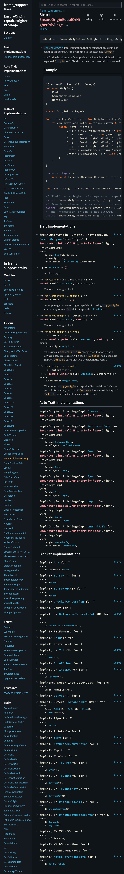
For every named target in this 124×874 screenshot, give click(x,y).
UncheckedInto (70, 802)
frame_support (48, 10)
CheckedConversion (69, 601)
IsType (59, 695)
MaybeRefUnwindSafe (70, 857)
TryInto (65, 776)
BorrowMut (62, 588)
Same (57, 737)
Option (64, 339)
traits (61, 10)
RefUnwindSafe (99, 426)
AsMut (71, 709)
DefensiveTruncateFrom (62, 625)
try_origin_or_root (59, 366)
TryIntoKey (68, 789)
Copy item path (67, 24)
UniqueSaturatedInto (76, 815)
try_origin (53, 279)
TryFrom (65, 762)
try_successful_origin (62, 295)
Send (91, 451)
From (57, 638)
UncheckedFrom (57, 808)
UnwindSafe (96, 526)
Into (62, 650)
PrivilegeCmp (70, 261)
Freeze (93, 411)
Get (57, 254)
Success (54, 267)
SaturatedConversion (71, 744)
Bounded (53, 821)
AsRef (57, 709)
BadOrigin (83, 319)
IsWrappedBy (76, 702)
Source (44, 29)
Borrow (59, 575)
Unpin (92, 501)
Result (45, 283)
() (66, 267)
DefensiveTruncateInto (77, 614)
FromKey (53, 676)
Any (56, 562)
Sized (66, 569)
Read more (99, 309)
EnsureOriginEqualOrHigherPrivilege (70, 243)
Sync (91, 476)
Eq (63, 258)
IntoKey (65, 669)
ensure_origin (55, 315)
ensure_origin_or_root (62, 331)
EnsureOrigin (50, 239)
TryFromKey (55, 795)
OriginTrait (69, 346)
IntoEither (63, 663)
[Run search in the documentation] (81, 5)
